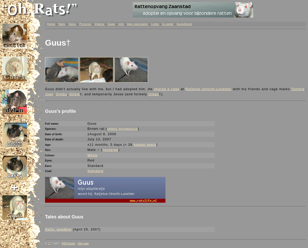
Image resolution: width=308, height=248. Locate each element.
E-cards (167, 24)
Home (51, 24)
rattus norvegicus (122, 129)
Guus (55, 42)
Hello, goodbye (58, 229)
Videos (99, 24)
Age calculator (137, 24)
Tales (72, 24)
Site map (83, 243)
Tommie (298, 89)
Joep (49, 94)
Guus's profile (60, 111)
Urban (153, 94)
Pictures (85, 24)
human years (145, 145)
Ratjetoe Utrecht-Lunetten (209, 89)
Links (155, 24)
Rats (62, 24)
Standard (95, 171)
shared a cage (166, 89)
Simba (61, 94)
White (92, 155)
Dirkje (74, 94)
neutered (110, 150)
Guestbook (184, 24)
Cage (111, 24)
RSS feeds (68, 243)
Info (121, 24)
